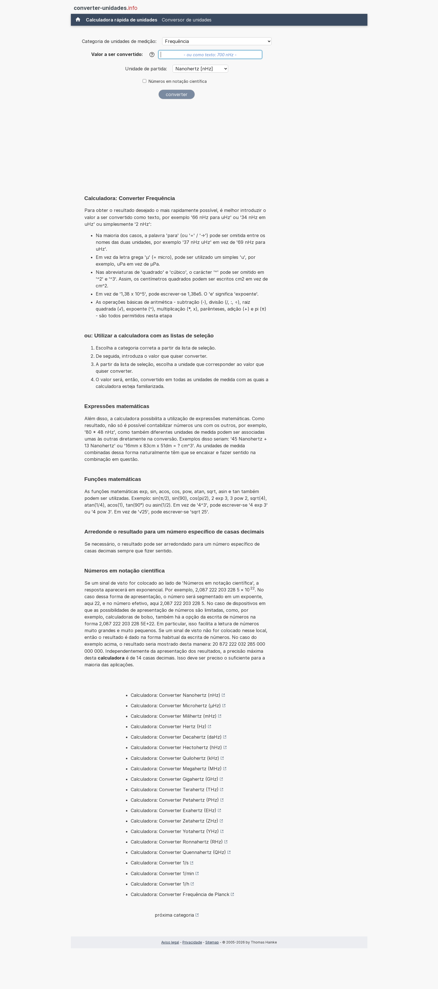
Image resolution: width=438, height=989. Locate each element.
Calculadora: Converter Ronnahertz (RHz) (177, 842)
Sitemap (212, 942)
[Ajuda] (152, 54)
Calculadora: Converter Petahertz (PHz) (175, 800)
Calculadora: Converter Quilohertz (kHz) (175, 758)
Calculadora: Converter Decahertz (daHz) (176, 737)
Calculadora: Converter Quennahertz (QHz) (178, 852)
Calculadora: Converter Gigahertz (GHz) (174, 779)
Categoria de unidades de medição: (119, 41)
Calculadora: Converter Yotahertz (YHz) (175, 831)
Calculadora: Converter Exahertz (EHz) (173, 810)
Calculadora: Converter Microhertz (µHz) (176, 705)
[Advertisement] (176, 145)
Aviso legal (170, 942)
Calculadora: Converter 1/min (162, 873)
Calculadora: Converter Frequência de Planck (180, 894)
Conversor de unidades (187, 20)
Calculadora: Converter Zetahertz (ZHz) (174, 821)
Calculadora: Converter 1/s (160, 863)
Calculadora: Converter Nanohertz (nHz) (175, 695)
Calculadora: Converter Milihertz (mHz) (174, 716)
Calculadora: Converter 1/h (160, 884)
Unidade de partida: (146, 68)
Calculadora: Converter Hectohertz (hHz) (176, 747)
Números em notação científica (178, 81)
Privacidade (192, 942)
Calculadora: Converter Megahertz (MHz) (176, 768)
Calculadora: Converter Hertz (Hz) (168, 726)
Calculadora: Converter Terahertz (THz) (175, 789)
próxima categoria (174, 915)
